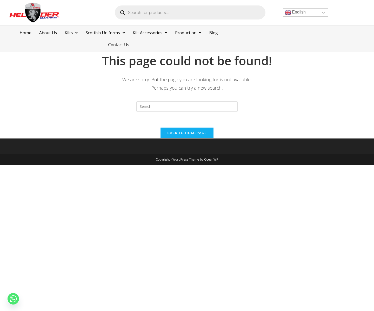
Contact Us (118, 45)
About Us (48, 33)
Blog (213, 33)
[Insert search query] (187, 106)
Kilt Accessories (150, 33)
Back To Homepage (186, 132)
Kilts (71, 33)
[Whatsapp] (13, 299)
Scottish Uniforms (105, 33)
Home (25, 33)
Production (188, 33)
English (295, 12)
